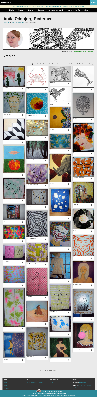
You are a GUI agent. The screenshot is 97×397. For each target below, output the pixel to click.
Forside (5, 382)
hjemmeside (82, 382)
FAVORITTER (20, 22)
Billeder (11, 10)
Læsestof (31, 10)
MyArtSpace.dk (6, 2)
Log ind (93, 2)
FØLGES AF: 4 (6, 22)
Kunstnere (21, 10)
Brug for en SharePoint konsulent (78, 10)
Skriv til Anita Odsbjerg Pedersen (49, 391)
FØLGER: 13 (14, 22)
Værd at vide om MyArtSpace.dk (34, 382)
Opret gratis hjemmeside (55, 10)
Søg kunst (41, 10)
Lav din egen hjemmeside (40, 393)
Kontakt (51, 382)
